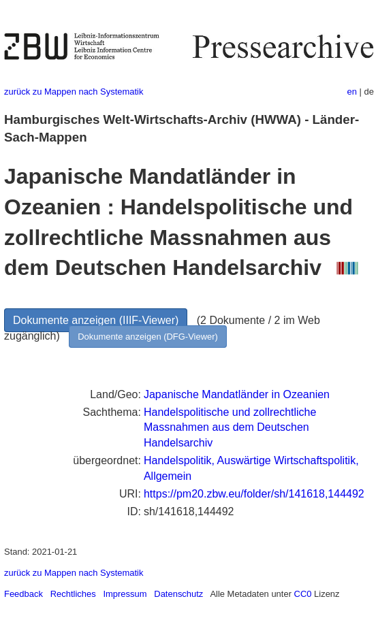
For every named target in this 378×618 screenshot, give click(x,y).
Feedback (23, 594)
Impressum (124, 594)
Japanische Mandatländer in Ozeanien (237, 394)
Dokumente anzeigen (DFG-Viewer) (148, 336)
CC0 (303, 594)
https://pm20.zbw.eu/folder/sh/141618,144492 (254, 494)
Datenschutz (178, 594)
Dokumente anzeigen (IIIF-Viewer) (95, 320)
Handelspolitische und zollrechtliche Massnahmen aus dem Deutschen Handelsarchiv (230, 427)
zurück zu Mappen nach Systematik (73, 91)
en (352, 91)
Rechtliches (73, 594)
